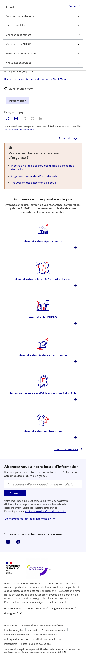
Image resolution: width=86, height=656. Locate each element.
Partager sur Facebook (24, 118)
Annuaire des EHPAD (43, 317)
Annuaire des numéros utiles (43, 431)
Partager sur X (32, 118)
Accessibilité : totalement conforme (42, 625)
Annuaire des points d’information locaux (43, 279)
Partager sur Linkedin (40, 118)
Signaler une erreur (21, 88)
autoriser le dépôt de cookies (19, 129)
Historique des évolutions (36, 643)
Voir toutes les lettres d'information (27, 518)
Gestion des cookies (45, 634)
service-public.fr (35, 608)
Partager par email (16, 118)
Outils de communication (47, 639)
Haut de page (69, 138)
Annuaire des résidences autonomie (43, 355)
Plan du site (11, 625)
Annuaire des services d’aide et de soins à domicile (43, 393)
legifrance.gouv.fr (62, 608)
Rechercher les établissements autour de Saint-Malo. (35, 79)
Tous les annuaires (66, 448)
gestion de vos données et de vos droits (45, 511)
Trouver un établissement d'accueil (34, 182)
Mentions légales (13, 629)
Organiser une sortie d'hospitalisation (35, 176)
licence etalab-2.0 (54, 652)
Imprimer (7, 118)
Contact (32, 629)
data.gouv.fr (11, 613)
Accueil (10, 7)
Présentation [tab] (17, 100)
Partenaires (10, 643)
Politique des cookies (16, 639)
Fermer (72, 6)
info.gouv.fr (11, 608)
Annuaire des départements (43, 241)
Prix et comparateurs (53, 629)
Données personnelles (16, 634)
